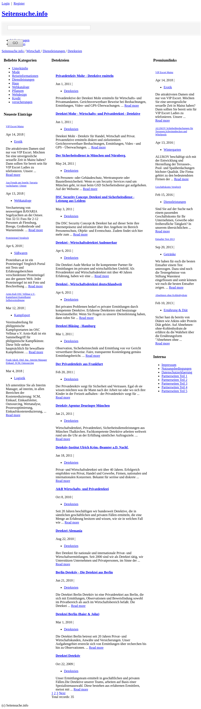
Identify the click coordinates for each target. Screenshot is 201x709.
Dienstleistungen (54, 51)
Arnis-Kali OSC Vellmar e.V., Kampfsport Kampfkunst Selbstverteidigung (21, 297)
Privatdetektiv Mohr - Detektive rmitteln (85, 76)
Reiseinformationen (25, 76)
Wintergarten (172, 149)
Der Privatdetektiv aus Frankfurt (79, 364)
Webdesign (19, 94)
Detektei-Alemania (69, 530)
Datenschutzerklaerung (177, 372)
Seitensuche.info (25, 13)
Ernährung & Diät (176, 310)
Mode (16, 72)
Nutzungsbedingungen (176, 368)
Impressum (169, 365)
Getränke (170, 254)
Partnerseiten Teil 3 (174, 383)
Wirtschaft (33, 51)
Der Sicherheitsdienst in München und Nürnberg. (91, 155)
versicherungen (22, 102)
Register (19, 3)
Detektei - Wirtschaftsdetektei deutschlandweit (89, 284)
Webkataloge (20, 87)
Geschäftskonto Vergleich (168, 186)
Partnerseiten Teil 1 (174, 376)
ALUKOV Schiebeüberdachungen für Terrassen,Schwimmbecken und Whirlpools (174, 131)
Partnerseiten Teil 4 (174, 387)
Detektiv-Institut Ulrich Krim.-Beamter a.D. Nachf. (92, 447)
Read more (13, 175)
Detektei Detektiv (68, 655)
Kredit (16, 98)
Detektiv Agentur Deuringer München (83, 405)
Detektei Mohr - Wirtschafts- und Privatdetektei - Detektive (98, 113)
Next (62, 693)
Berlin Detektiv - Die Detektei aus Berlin (84, 572)
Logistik (19, 378)
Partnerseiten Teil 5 (174, 391)
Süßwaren (20, 253)
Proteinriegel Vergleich (17, 237)
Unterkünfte (20, 68)
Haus (15, 83)
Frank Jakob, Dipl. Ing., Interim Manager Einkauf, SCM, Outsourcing (26, 361)
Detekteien (75, 51)
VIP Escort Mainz (15, 126)
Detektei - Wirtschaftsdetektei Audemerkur (86, 242)
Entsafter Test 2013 (165, 239)
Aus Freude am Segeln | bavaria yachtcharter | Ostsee (22, 184)
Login (6, 3)
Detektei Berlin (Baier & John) (77, 614)
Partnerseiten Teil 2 (174, 380)
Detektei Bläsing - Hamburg (76, 326)
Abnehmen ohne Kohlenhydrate (171, 295)
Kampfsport (22, 315)
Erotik (18, 141)
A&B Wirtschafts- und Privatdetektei (82, 489)
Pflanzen (18, 91)
